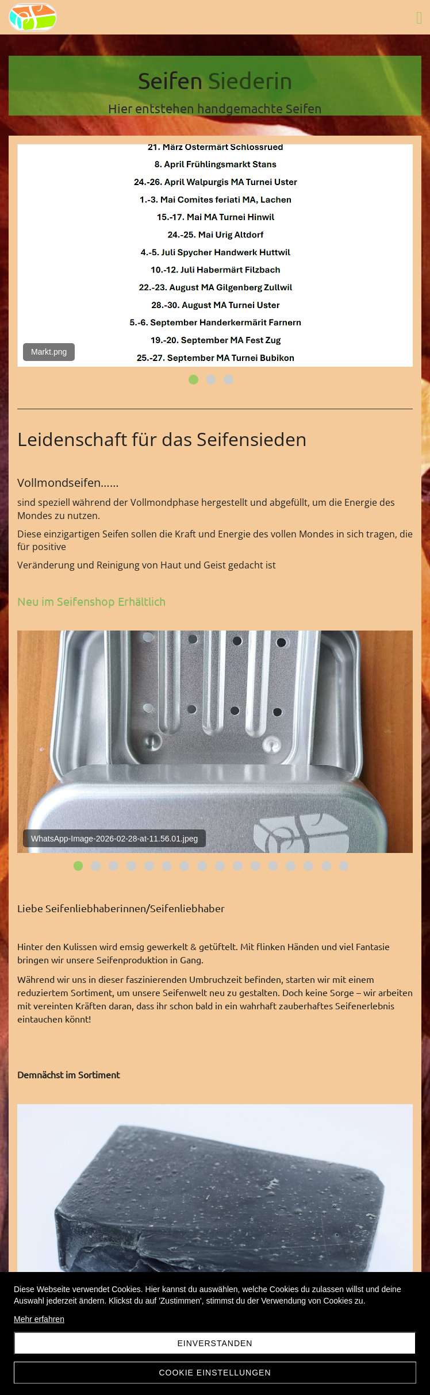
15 (326, 866)
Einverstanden (215, 1343)
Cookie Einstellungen (215, 1372)
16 (344, 866)
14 (308, 866)
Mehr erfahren (39, 1319)
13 (290, 866)
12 (273, 866)
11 (255, 866)
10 (238, 866)
